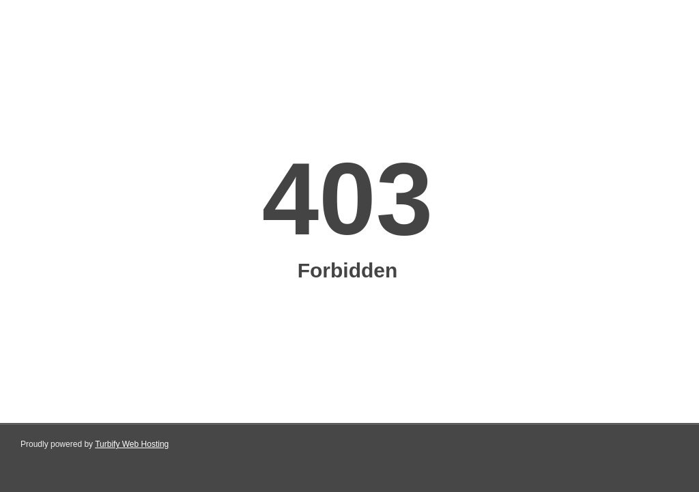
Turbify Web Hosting (132, 444)
